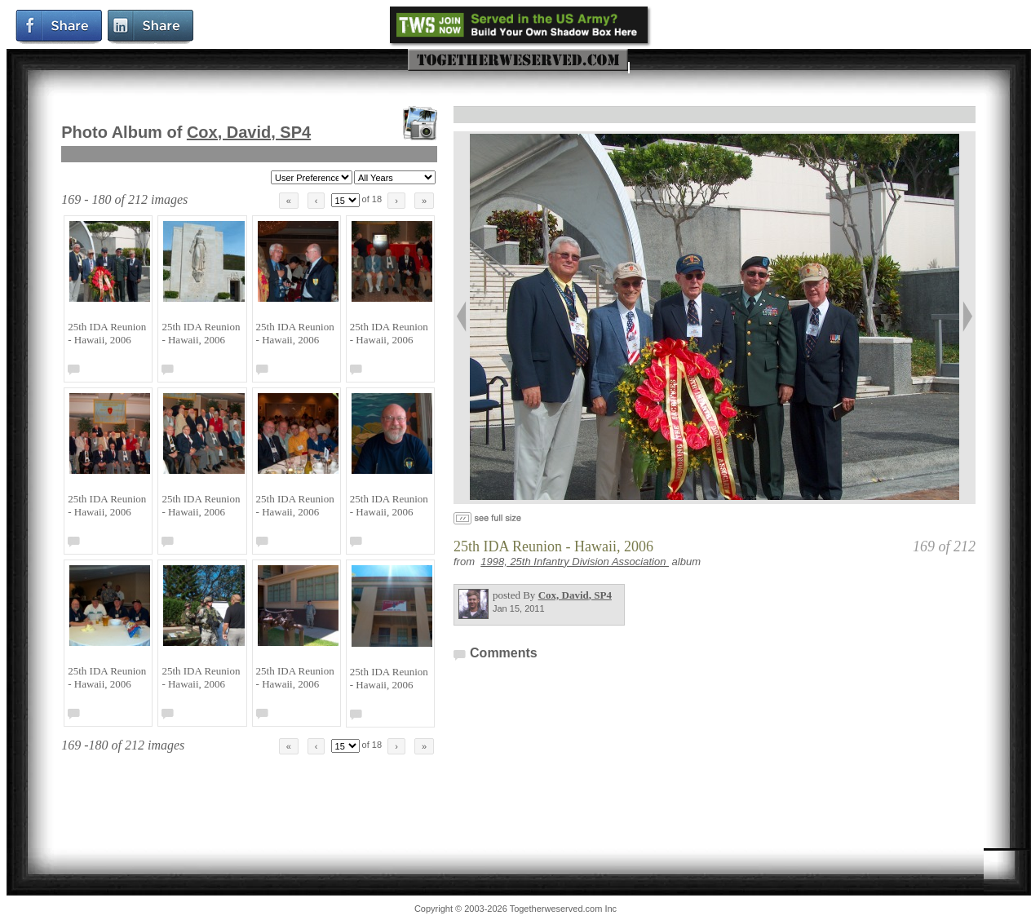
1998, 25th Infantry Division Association (574, 561)
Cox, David (249, 132)
